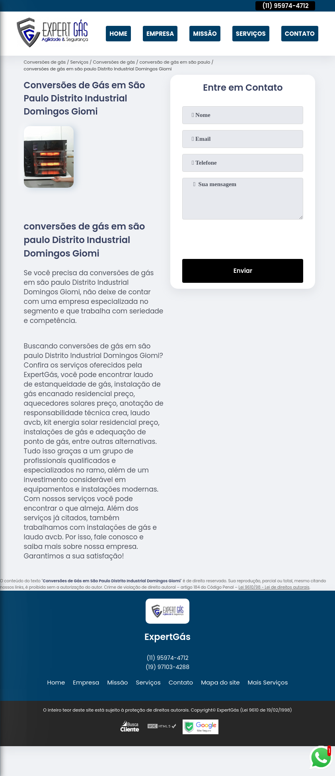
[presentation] (242, 237)
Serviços (251, 33)
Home (118, 33)
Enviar (243, 270)
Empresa (160, 33)
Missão (205, 33)
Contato (300, 33)
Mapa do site (220, 682)
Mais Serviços (268, 682)
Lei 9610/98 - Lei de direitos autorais (274, 587)
